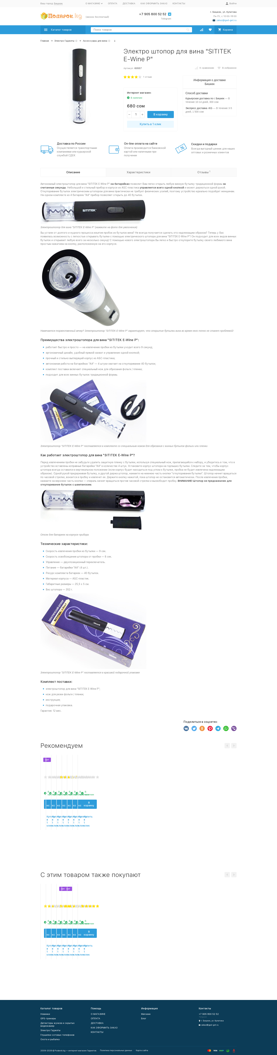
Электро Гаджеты (64, 40)
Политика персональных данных (116, 1050)
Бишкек (58, 3)
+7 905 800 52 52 (152, 14)
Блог (143, 1018)
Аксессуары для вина (95, 40)
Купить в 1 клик (150, 124)
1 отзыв (147, 77)
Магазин (146, 1014)
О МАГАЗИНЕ (98, 1014)
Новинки (45, 1014)
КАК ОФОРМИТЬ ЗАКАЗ (154, 3)
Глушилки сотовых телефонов (57, 1035)
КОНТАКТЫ (179, 3)
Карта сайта (142, 1050)
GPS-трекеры (48, 1018)
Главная (44, 40)
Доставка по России (71, 143)
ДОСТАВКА (129, 3)
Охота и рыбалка (50, 1039)
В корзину (161, 114)
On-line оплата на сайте (140, 143)
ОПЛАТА (112, 3)
